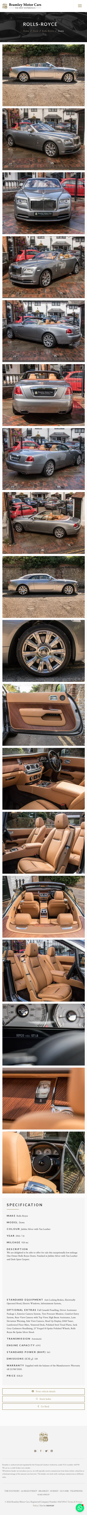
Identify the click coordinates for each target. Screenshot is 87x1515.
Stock (35, 31)
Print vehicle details (43, 1391)
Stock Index (43, 1399)
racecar (50, 1505)
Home (26, 31)
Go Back (43, 1406)
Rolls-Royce (48, 31)
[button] (80, 1508)
